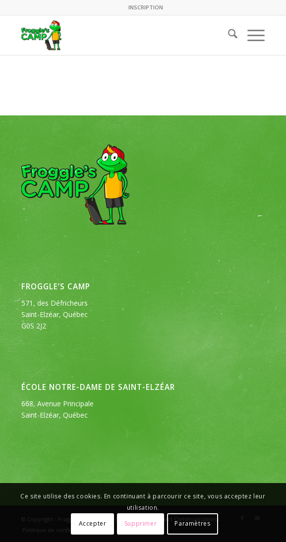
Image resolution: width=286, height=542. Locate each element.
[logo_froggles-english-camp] (118, 35)
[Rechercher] (227, 35)
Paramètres (192, 523)
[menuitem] (145, 7)
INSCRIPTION (145, 7)
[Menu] (251, 35)
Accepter (93, 523)
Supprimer (140, 523)
